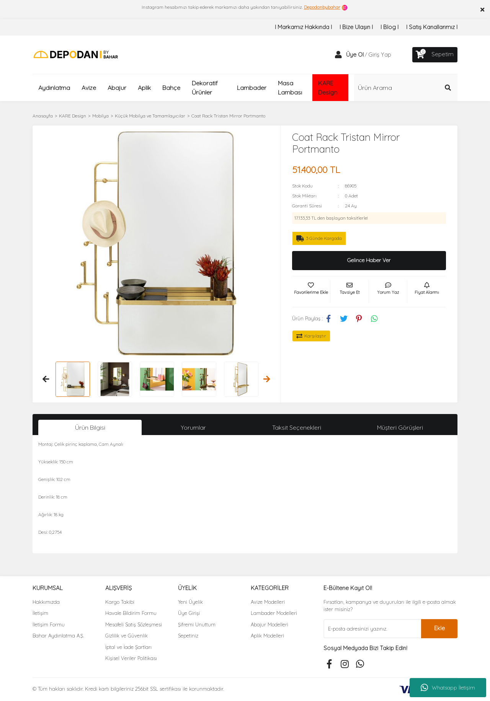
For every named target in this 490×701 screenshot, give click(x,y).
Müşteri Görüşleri (400, 427)
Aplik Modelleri (267, 636)
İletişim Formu (49, 624)
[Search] (405, 87)
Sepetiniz (188, 636)
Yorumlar (193, 427)
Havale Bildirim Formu (131, 613)
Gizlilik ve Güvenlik (126, 636)
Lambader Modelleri (274, 613)
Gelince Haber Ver (368, 260)
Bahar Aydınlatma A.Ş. (58, 636)
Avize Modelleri (268, 602)
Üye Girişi (189, 613)
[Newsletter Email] (372, 628)
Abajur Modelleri (269, 624)
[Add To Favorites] (311, 291)
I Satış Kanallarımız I (431, 27)
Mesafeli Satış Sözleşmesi (133, 624)
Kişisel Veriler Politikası (131, 658)
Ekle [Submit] (439, 628)
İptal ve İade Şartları (128, 647)
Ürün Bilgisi (90, 427)
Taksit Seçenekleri (296, 427)
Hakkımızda (46, 602)
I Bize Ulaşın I (356, 27)
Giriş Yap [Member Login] (379, 54)
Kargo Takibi (119, 602)
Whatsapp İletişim (448, 687)
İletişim (40, 613)
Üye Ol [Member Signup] (355, 54)
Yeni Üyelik (190, 602)
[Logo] (76, 54)
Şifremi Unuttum (197, 624)
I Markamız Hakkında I (303, 27)
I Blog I (390, 27)
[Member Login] (338, 54)
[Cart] (434, 54)
